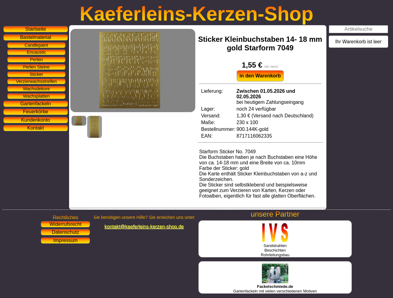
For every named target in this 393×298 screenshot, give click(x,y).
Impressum (65, 240)
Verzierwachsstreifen (36, 81)
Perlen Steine (36, 67)
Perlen (36, 59)
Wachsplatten (36, 96)
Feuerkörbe (35, 111)
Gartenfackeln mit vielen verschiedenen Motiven (275, 286)
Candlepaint (36, 45)
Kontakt (35, 128)
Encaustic (36, 52)
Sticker (36, 74)
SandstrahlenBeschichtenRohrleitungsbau (275, 248)
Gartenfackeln (35, 103)
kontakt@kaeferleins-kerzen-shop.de (144, 226)
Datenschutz (65, 232)
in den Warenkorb (260, 75)
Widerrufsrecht (65, 224)
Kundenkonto (35, 120)
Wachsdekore (36, 88)
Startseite (35, 29)
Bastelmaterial (35, 37)
